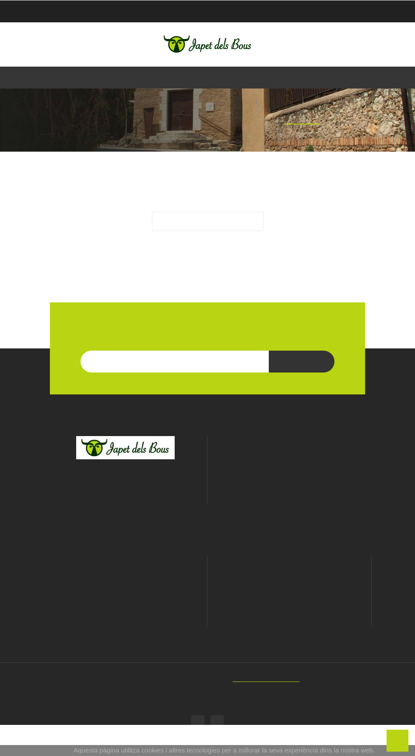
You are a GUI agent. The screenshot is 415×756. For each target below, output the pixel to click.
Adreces (290, 652)
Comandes (289, 628)
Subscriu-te (302, 394)
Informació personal (289, 615)
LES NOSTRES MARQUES (208, 306)
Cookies (125, 639)
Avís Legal (125, 615)
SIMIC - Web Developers (271, 710)
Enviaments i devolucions (125, 652)
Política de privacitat (125, 627)
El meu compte (289, 593)
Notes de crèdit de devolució (289, 640)
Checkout (349, 11)
